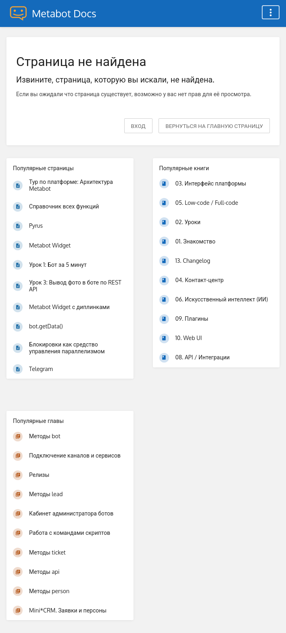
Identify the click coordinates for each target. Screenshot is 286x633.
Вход (138, 125)
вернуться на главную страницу (214, 125)
